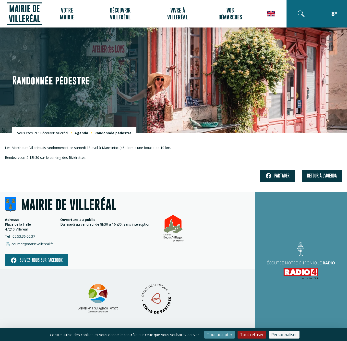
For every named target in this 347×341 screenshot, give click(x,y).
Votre (67, 13)
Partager (277, 176)
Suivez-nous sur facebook (36, 260)
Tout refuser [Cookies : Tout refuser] (252, 334)
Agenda (81, 133)
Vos (230, 13)
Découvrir (120, 13)
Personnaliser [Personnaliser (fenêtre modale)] (284, 334)
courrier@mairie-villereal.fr (29, 244)
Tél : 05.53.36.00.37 (20, 236)
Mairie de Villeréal (24, 14)
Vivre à (177, 13)
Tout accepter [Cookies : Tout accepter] (219, 334)
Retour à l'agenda (322, 175)
